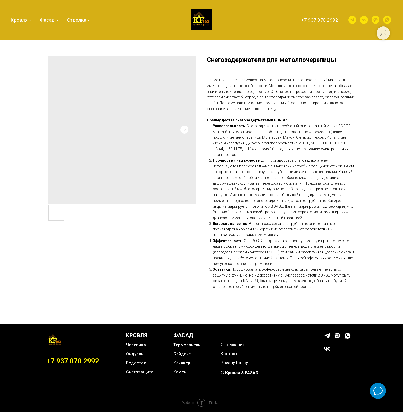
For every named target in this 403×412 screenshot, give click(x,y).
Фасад (47, 20)
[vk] (364, 20)
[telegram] (352, 20)
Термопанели (187, 344)
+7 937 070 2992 (319, 20)
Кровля (19, 20)
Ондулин (134, 353)
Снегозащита (140, 371)
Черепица (136, 344)
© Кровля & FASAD (239, 372)
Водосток (136, 362)
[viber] (375, 20)
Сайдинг (182, 353)
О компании (233, 344)
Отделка (76, 20)
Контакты (231, 353)
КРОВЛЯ (136, 335)
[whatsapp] (387, 20)
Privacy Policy (234, 362)
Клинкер (181, 362)
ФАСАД (183, 335)
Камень (181, 371)
